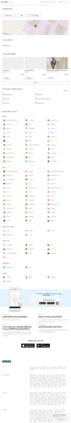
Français (40, 368)
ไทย (49, 367)
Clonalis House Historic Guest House (56, 70)
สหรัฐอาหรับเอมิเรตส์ (33, 392)
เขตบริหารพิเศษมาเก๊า (33, 377)
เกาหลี (47, 376)
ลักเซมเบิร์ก (57, 382)
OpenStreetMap (58, 34)
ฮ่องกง (59, 392)
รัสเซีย (49, 384)
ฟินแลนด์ (46, 398)
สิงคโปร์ (60, 377)
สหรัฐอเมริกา (64, 384)
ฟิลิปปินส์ (43, 377)
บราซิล (31, 404)
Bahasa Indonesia (60, 367)
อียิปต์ (52, 404)
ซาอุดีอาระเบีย (56, 377)
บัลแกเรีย (53, 379)
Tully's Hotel (5, 70)
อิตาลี (50, 382)
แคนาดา (52, 384)
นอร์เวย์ (48, 383)
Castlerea (7, 9)
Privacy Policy (56, 416)
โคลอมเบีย (45, 385)
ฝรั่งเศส (49, 398)
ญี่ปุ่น (41, 376)
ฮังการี (33, 382)
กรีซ (30, 382)
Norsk (60, 368)
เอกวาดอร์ (54, 385)
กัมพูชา (44, 376)
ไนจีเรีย (59, 404)
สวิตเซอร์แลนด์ (58, 379)
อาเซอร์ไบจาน (44, 392)
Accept (60, 419)
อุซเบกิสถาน (52, 378)
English (34, 367)
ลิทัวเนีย (53, 382)
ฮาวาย (31, 385)
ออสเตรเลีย (42, 404)
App (66, 1)
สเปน (42, 398)
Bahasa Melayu (53, 367)
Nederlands (32, 369)
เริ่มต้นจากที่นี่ (8, 15)
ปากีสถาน (47, 377)
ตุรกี (41, 378)
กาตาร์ (51, 377)
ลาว (55, 376)
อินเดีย (35, 376)
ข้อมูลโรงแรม (53, 1)
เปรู (38, 404)
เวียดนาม (47, 378)
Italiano (51, 368)
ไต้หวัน (44, 378)
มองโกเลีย (64, 376)
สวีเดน (31, 384)
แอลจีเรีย (48, 404)
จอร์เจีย (55, 392)
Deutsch (44, 368)
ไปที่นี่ (21, 15)
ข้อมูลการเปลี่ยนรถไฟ (45, 1)
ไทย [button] (69, 1)
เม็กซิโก (56, 384)
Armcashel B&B (29, 70)
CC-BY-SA (66, 34)
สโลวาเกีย (38, 384)
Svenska (63, 368)
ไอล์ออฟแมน (46, 382)
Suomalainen (56, 368)
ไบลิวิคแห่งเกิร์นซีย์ (62, 398)
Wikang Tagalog (35, 368)
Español (47, 368)
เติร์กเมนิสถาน (37, 378)
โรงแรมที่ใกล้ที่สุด (35, 15)
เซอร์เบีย (63, 383)
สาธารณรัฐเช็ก (64, 379)
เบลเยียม (49, 379)
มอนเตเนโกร (32, 383)
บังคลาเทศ (50, 392)
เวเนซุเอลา (35, 404)
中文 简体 (42, 367)
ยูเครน (46, 384)
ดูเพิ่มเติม (35, 82)
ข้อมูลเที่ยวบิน (60, 1)
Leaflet (53, 34)
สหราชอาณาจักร (55, 398)
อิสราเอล (31, 376)
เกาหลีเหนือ (57, 378)
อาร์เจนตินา (35, 385)
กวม (45, 404)
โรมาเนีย (59, 383)
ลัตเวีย (61, 382)
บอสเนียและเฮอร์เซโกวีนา (42, 379)
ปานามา (59, 384)
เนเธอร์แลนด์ (43, 383)
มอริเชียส (55, 404)
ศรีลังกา (57, 376)
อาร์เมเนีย (39, 392)
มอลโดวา (65, 382)
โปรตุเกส (55, 383)
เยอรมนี (31, 398)
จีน (52, 392)
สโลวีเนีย (34, 384)
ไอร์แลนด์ (41, 382)
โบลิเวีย (39, 385)
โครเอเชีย (36, 382)
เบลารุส (42, 384)
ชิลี (41, 385)
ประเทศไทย (32, 378)
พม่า (61, 376)
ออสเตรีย (35, 379)
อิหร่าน (38, 376)
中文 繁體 (38, 367)
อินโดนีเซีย (63, 392)
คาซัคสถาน (51, 376)
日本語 (31, 367)
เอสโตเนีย (39, 398)
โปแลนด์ (51, 383)
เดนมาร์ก (34, 398)
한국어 (46, 367)
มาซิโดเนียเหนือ (37, 383)
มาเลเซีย (39, 377)
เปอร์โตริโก (50, 385)
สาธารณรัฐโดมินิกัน (60, 385)
